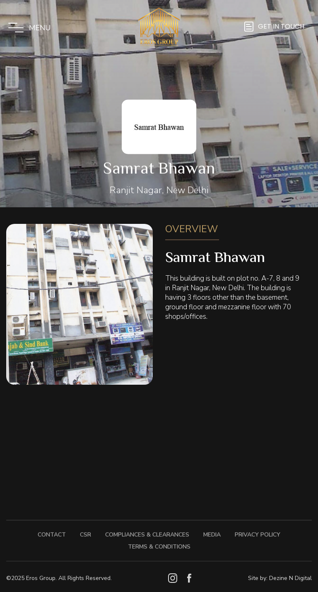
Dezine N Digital (290, 578)
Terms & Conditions (159, 543)
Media (212, 531)
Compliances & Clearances (147, 531)
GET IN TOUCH (281, 26)
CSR (85, 531)
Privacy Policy (257, 531)
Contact (52, 531)
